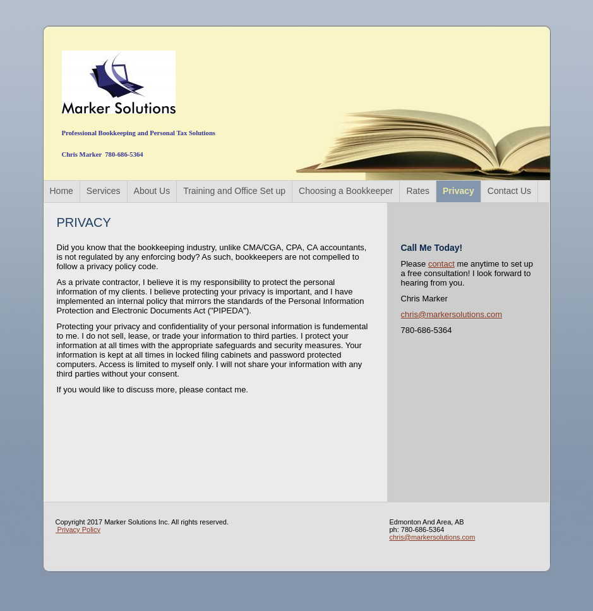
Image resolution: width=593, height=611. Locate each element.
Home (61, 191)
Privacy (458, 191)
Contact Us (509, 191)
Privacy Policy (78, 529)
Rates (417, 191)
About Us (152, 191)
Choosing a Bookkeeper (346, 191)
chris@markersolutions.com (452, 314)
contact (441, 264)
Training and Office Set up (234, 191)
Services (104, 191)
